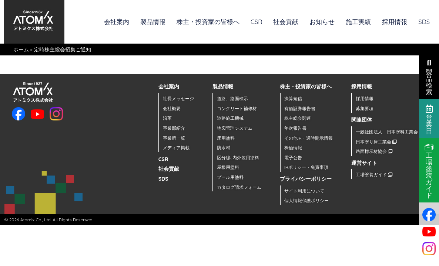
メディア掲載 (176, 147)
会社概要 (172, 108)
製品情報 (152, 21)
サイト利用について (304, 191)
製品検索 (429, 76)
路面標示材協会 (374, 151)
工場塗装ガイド (374, 174)
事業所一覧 (174, 138)
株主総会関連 (297, 118)
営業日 (429, 119)
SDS (424, 21)
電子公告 (293, 157)
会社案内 (116, 21)
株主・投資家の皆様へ (208, 21)
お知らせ (322, 21)
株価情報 (293, 147)
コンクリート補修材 (237, 108)
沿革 (167, 118)
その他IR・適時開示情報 (308, 138)
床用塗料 (226, 138)
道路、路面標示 (232, 98)
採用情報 (394, 21)
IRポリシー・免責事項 (306, 167)
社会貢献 (285, 21)
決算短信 (293, 98)
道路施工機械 (230, 118)
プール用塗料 (230, 177)
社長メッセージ (178, 98)
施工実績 (358, 21)
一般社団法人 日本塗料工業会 (389, 131)
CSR (256, 21)
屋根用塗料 (228, 167)
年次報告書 (295, 128)
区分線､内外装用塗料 (238, 157)
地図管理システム (234, 128)
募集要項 (364, 108)
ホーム (21, 49)
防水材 (223, 147)
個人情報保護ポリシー (306, 200)
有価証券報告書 (299, 108)
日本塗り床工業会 (376, 141)
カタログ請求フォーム (239, 187)
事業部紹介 (174, 128)
